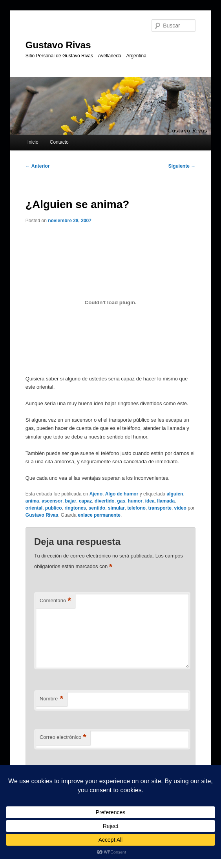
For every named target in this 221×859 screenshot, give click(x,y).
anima (32, 501)
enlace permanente (99, 515)
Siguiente (181, 166)
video (180, 508)
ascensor (52, 501)
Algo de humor (122, 494)
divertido (105, 501)
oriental (34, 508)
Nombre (51, 699)
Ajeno (95, 494)
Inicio (32, 142)
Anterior (38, 166)
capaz (85, 501)
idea (150, 501)
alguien (174, 494)
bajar (71, 501)
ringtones (75, 508)
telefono (136, 508)
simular (116, 508)
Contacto (59, 142)
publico (53, 508)
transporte (160, 508)
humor (135, 501)
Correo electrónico (63, 737)
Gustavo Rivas (58, 45)
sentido (97, 508)
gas (121, 501)
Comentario (55, 601)
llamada (166, 501)
